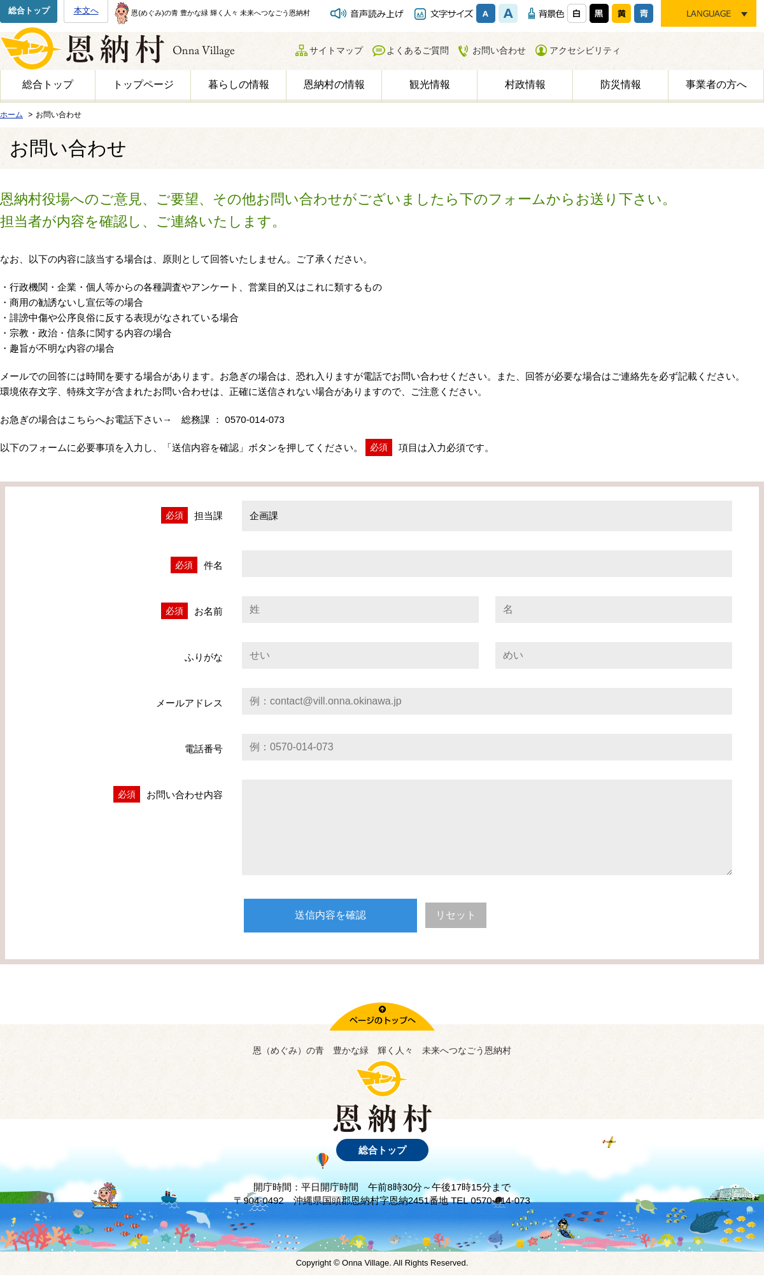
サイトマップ (336, 50)
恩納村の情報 (334, 84)
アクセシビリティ (585, 50)
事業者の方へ (716, 84)
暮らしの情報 (238, 84)
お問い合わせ (499, 50)
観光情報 (429, 84)
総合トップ (29, 10)
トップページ (143, 84)
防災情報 (620, 84)
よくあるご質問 (417, 50)
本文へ (86, 10)
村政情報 (525, 84)
